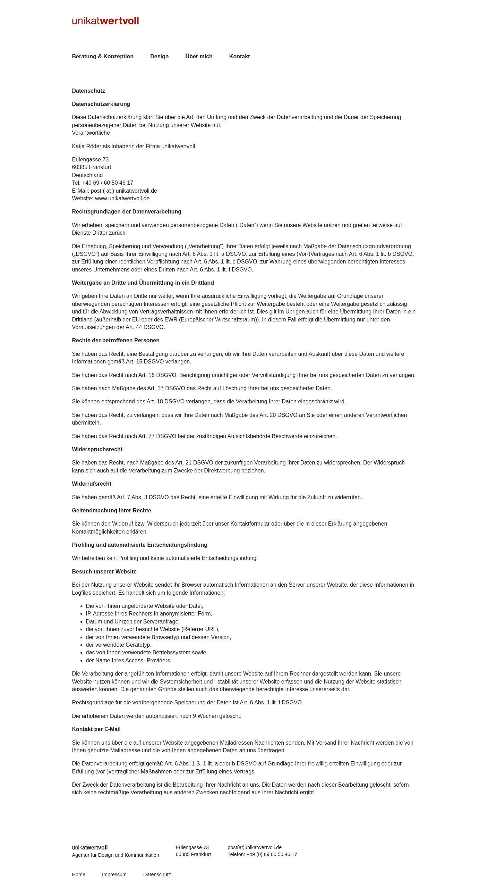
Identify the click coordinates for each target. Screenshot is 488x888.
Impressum (114, 874)
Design (159, 56)
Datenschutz (157, 874)
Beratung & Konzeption (103, 56)
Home (78, 874)
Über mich (199, 56)
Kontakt (239, 56)
